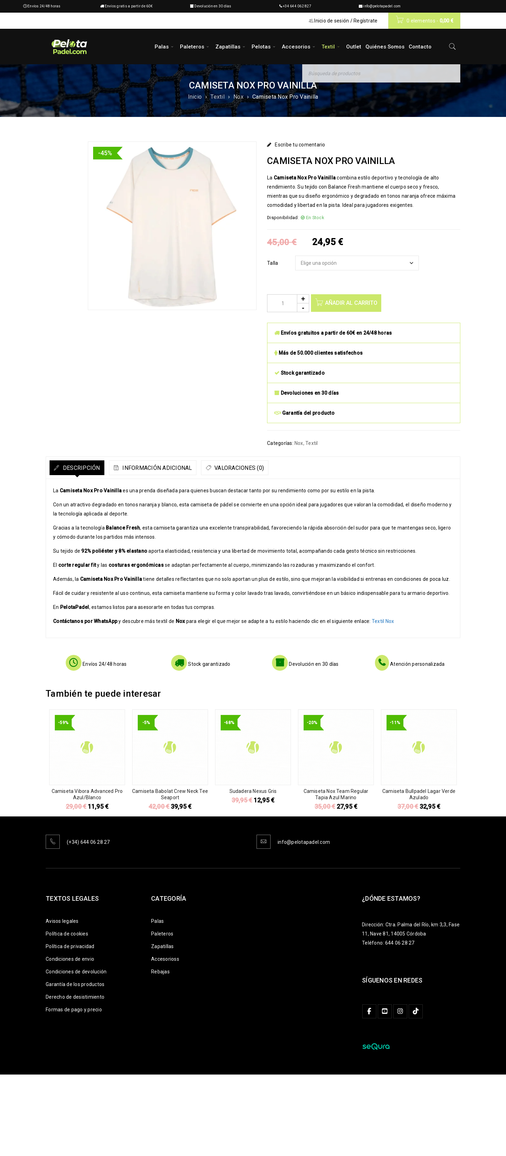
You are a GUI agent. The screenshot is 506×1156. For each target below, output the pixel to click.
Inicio (195, 96)
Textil (217, 96)
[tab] (83, 467)
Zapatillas (162, 946)
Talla (272, 263)
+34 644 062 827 (297, 6)
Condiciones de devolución (76, 971)
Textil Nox (383, 621)
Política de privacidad (70, 946)
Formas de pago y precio (74, 1009)
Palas (157, 921)
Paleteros (162, 934)
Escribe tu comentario (300, 144)
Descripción (87, 468)
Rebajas (160, 971)
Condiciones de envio (70, 959)
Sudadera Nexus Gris (253, 791)
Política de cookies (67, 934)
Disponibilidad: (283, 217)
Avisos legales (62, 921)
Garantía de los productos (75, 984)
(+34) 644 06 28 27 (88, 842)
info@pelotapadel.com (382, 6)
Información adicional (176, 468)
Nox (238, 96)
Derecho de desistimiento (75, 997)
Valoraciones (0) (271, 468)
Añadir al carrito (352, 303)
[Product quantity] (288, 303)
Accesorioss (165, 959)
